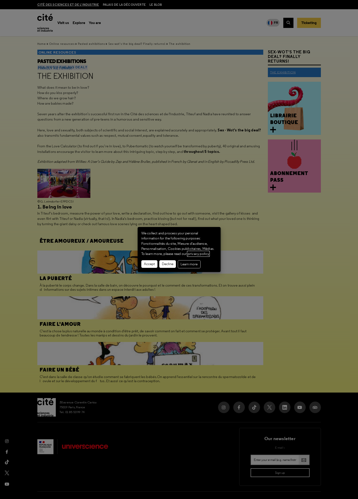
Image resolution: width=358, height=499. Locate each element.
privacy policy (198, 253)
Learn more (189, 264)
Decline (167, 264)
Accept (149, 264)
